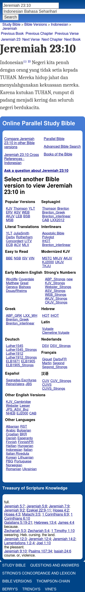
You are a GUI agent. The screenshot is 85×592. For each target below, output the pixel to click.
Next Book (72, 39)
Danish (11, 438)
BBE (9, 258)
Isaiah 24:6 (62, 551)
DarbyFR (60, 359)
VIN (31, 258)
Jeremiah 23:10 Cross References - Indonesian (21, 159)
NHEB (10, 413)
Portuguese (23, 461)
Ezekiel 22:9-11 (39, 510)
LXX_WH (30, 315)
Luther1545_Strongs (21, 349)
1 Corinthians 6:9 (55, 514)
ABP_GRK (14, 315)
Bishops (25, 287)
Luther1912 (14, 353)
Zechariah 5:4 (38, 531)
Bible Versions (35, 24)
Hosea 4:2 (61, 510)
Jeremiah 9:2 (14, 510)
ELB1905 (28, 361)
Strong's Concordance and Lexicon (38, 573)
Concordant (14, 241)
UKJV (59, 262)
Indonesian (14, 450)
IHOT (46, 241)
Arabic (11, 430)
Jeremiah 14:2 (64, 539)
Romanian (13, 469)
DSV (45, 346)
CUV (45, 381)
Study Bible (11, 24)
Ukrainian (29, 469)
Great (24, 283)
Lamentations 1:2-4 (19, 543)
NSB (17, 258)
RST (23, 426)
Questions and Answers (54, 565)
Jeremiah (9, 28)
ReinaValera (15, 384)
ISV (24, 258)
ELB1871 (13, 361)
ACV (17, 245)
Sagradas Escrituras (21, 380)
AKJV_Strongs (56, 298)
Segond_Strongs (54, 367)
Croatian (12, 434)
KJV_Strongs (55, 283)
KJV (9, 208)
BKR (23, 434)
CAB (45, 220)
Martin (47, 363)
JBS (28, 384)
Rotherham (24, 237)
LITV (28, 241)
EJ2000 (22, 413)
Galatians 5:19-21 (18, 522)
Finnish (11, 442)
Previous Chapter (39, 33)
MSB (9, 220)
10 (29, 61)
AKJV (10, 216)
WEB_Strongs (55, 294)
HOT (45, 315)
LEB (19, 216)
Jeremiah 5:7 (14, 506)
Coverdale (26, 279)
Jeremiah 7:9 (59, 506)
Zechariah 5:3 (15, 531)
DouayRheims (16, 291)
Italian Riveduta (17, 453)
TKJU (46, 266)
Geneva (12, 287)
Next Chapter (51, 39)
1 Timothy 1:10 (63, 531)
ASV (17, 212)
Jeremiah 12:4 (40, 539)
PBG (9, 461)
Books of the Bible (58, 154)
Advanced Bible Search (62, 146)
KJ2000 (48, 262)
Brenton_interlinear (56, 216)
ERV (9, 212)
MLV (25, 245)
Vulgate (47, 329)
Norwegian (14, 465)
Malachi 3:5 (31, 514)
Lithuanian (26, 457)
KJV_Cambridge (18, 402)
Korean (11, 457)
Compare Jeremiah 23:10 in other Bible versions (19, 143)
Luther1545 (14, 346)
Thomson (20, 208)
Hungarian (25, 446)
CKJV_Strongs (56, 302)
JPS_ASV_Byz (17, 409)
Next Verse (31, 39)
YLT (32, 208)
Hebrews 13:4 (45, 522)
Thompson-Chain (53, 581)
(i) (25, 61)
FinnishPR (26, 442)
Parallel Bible (54, 139)
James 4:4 (66, 522)
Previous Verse (67, 33)
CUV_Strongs (60, 381)
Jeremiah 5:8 (37, 506)
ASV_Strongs (55, 291)
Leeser (25, 405)
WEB (25, 212)
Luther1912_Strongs (21, 357)
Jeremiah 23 (10, 39)
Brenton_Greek (53, 212)
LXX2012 (57, 220)
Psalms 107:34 (40, 551)
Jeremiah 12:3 (15, 539)
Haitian (11, 446)
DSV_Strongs (60, 346)
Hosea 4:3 (12, 514)
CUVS (47, 384)
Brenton (63, 208)
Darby (10, 237)
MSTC (47, 258)
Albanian (12, 426)
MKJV (57, 258)
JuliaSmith (21, 233)
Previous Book (12, 33)
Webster (12, 405)
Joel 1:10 (43, 543)
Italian (28, 450)
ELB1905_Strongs (20, 365)
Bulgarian (24, 430)
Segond (58, 363)
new (70, 279)
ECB (9, 245)
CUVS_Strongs (53, 388)
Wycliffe (11, 279)
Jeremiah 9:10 (15, 551)
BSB (26, 216)
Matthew (12, 283)
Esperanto (25, 438)
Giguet (47, 359)
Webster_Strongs (58, 287)
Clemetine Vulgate (55, 332)
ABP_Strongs (55, 279)
